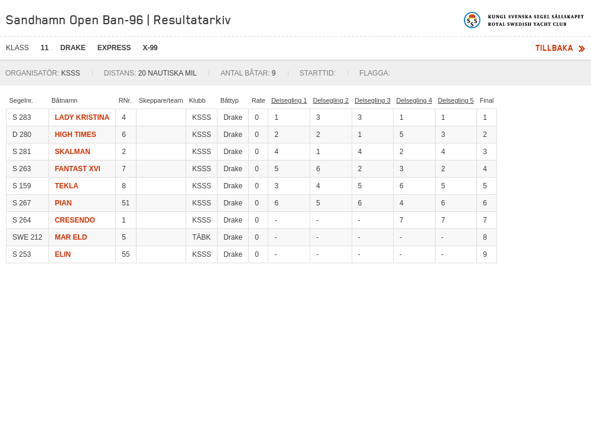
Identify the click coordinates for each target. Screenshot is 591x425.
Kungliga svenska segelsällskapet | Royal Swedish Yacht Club (524, 20)
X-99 (149, 48)
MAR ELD (71, 237)
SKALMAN (72, 152)
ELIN (63, 254)
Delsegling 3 (373, 100)
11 (44, 48)
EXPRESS (114, 48)
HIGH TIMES (75, 134)
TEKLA (67, 186)
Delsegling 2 (331, 100)
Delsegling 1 (289, 100)
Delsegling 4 (415, 100)
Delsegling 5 (456, 100)
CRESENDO (75, 220)
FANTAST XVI (77, 169)
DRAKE (73, 48)
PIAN (63, 203)
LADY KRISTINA (82, 117)
